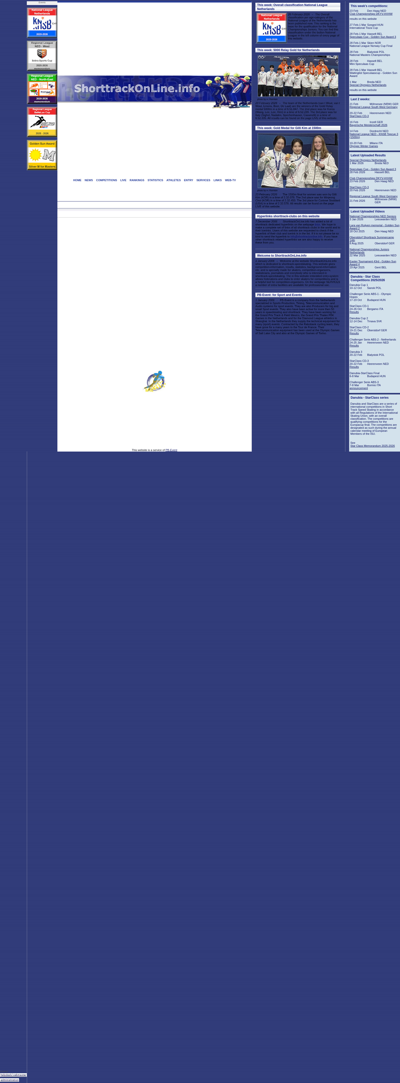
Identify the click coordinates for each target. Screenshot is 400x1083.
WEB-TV (230, 180)
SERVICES (203, 180)
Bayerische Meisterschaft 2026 (368, 125)
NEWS (89, 180)
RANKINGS (137, 180)
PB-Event (171, 450)
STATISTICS (155, 180)
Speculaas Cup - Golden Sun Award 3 (373, 36)
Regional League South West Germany (373, 107)
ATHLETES (173, 180)
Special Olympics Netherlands (368, 84)
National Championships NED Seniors (373, 216)
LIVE (123, 180)
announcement (359, 388)
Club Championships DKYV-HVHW (371, 13)
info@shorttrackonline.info (306, 236)
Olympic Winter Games (364, 146)
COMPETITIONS (106, 180)
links (317, 224)
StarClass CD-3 (359, 116)
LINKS (218, 180)
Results (354, 311)
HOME (77, 180)
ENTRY (188, 180)
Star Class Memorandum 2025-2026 (372, 445)
